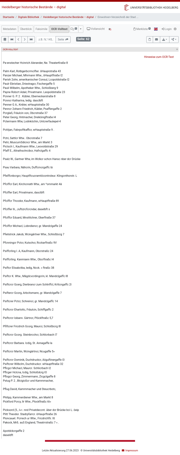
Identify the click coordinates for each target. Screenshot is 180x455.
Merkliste (142, 29)
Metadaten (9, 29)
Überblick (26, 29)
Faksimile (41, 29)
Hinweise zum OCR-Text (159, 57)
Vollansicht (96, 28)
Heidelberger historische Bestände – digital (34, 7)
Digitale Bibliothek (28, 17)
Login (166, 29)
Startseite (8, 17)
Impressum (131, 450)
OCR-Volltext (59, 29)
